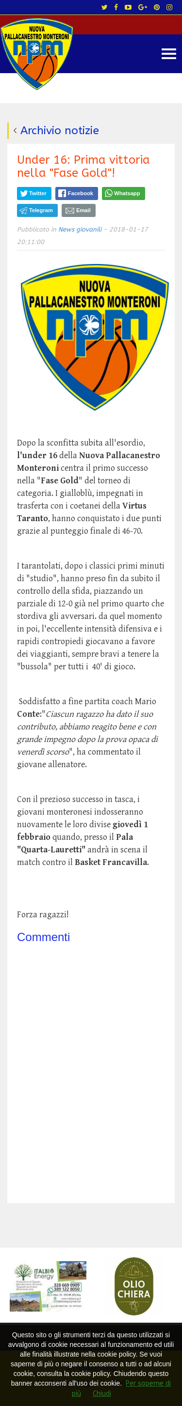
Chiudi (102, 1394)
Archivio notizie (59, 130)
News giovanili (79, 229)
